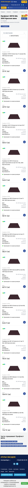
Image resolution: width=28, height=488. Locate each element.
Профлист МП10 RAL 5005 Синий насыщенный (13, 446)
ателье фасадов (6, 1)
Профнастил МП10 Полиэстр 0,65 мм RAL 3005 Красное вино (13, 306)
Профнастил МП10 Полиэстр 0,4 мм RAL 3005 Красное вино (13, 90)
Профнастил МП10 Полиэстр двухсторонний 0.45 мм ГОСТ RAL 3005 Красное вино (12, 162)
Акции (2, 471)
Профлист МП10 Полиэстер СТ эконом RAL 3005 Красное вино (14, 54)
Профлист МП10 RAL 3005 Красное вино (11, 443)
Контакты (22, 469)
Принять (24, 483)
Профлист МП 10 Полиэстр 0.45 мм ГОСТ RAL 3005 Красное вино (13, 126)
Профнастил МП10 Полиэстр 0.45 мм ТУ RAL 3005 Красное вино (13, 235)
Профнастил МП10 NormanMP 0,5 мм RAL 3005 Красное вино (13, 270)
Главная (3, 12)
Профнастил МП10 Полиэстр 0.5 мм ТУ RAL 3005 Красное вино (13, 199)
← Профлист (5, 26)
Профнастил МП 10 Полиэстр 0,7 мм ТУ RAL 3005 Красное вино (13, 342)
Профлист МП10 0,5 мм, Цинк (9, 441)
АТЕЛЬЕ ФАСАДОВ (8, 457)
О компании (4, 469)
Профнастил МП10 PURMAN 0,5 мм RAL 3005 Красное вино (13, 413)
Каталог (9, 12)
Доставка (16, 469)
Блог (6, 471)
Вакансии (11, 471)
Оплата (10, 469)
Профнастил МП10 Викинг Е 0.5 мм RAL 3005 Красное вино (13, 377)
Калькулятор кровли (20, 474)
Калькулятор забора (7, 474)
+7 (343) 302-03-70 (15, 5)
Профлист (15, 12)
